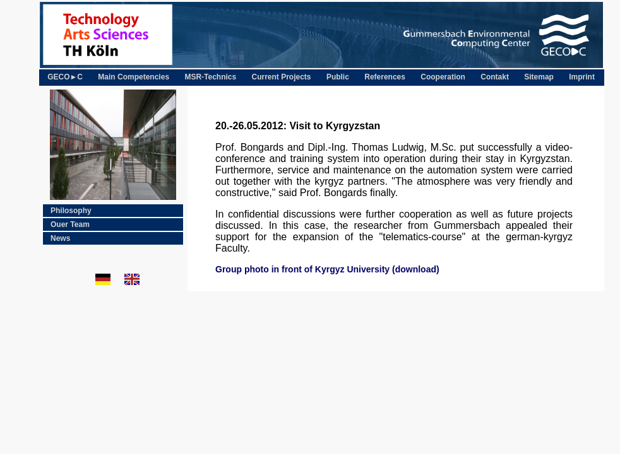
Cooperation (442, 77)
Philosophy (71, 210)
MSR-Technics (210, 77)
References (384, 77)
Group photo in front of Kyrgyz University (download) (327, 269)
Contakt (494, 77)
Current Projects (281, 77)
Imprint (582, 77)
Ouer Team (70, 224)
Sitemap (539, 77)
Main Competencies (133, 77)
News (60, 238)
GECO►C (65, 77)
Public (337, 77)
